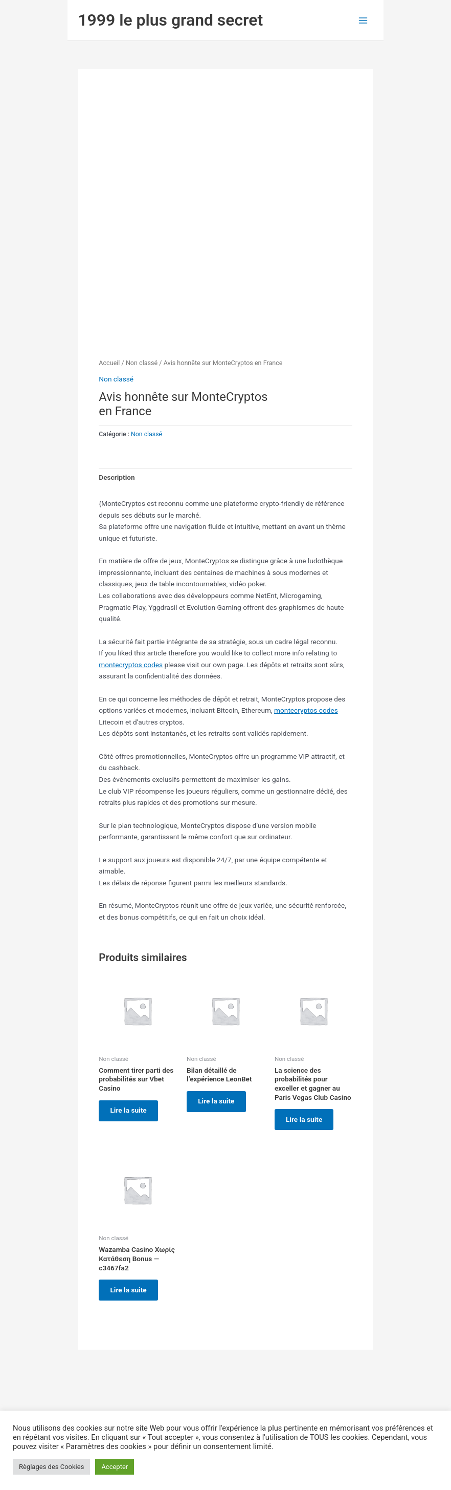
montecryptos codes (131, 665)
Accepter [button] (114, 1467)
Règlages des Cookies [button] (51, 1467)
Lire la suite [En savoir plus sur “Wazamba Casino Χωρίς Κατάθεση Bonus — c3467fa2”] (131, 1293)
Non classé (141, 363)
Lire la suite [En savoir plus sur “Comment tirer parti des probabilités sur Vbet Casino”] (131, 1112)
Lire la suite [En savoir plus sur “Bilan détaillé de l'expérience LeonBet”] (219, 1102)
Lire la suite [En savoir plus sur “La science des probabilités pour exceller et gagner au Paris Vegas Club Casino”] (307, 1120)
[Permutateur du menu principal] (363, 20)
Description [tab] (116, 477)
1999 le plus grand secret (170, 20)
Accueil (109, 363)
